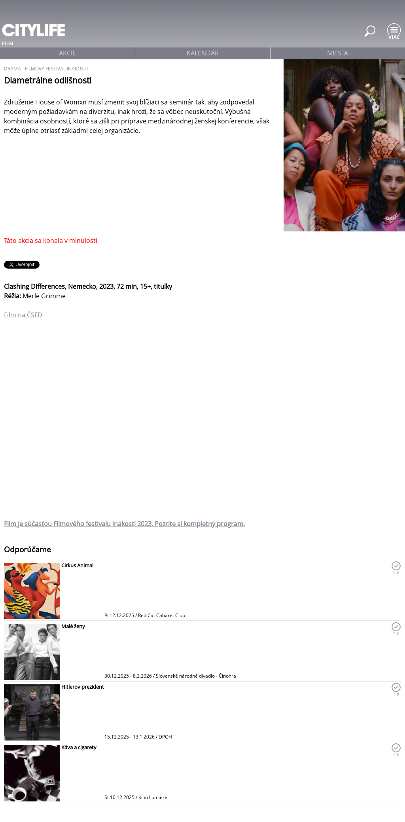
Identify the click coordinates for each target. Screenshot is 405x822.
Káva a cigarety (79, 747)
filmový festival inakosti (56, 69)
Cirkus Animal (77, 565)
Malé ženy (73, 626)
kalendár (203, 53)
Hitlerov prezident (82, 686)
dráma (12, 69)
